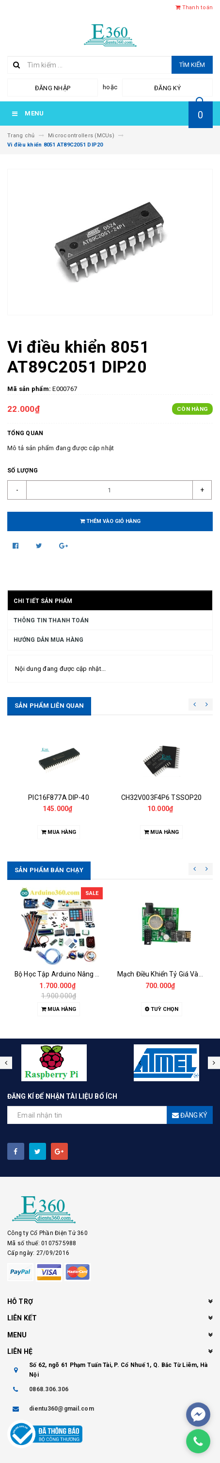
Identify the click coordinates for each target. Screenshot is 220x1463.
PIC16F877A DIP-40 (58, 797)
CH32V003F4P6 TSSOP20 (161, 797)
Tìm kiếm (192, 64)
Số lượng (22, 470)
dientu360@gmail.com (61, 1408)
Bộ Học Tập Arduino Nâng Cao (61, 974)
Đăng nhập (52, 88)
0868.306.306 (48, 1389)
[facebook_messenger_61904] (198, 1414)
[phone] (198, 1441)
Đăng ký (167, 88)
